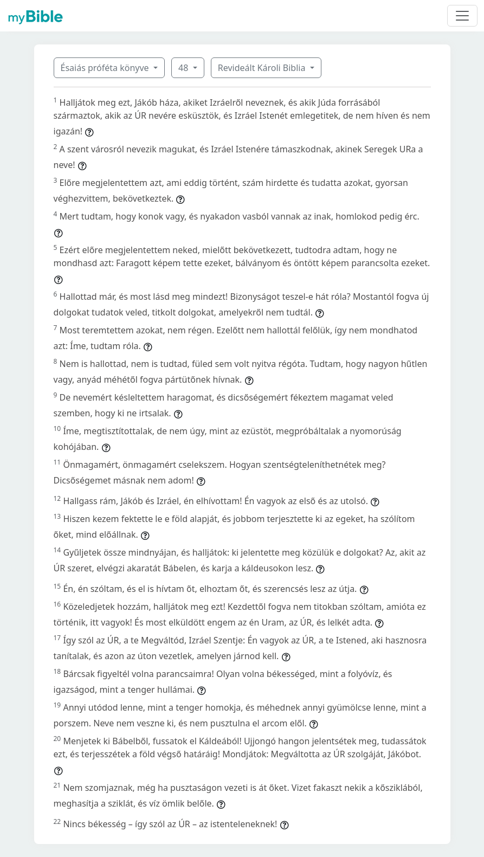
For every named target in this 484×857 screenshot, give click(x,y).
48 (184, 68)
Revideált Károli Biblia (263, 68)
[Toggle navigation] (462, 16)
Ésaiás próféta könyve (106, 68)
